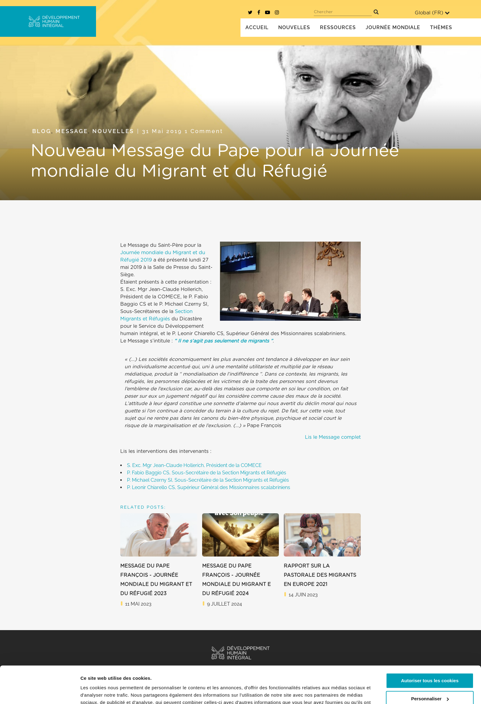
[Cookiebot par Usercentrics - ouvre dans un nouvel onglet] (40, 692)
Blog (41, 131)
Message (72, 131)
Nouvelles (113, 131)
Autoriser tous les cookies (430, 646)
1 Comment (204, 131)
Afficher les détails (101, 691)
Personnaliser (430, 663)
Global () (432, 12)
